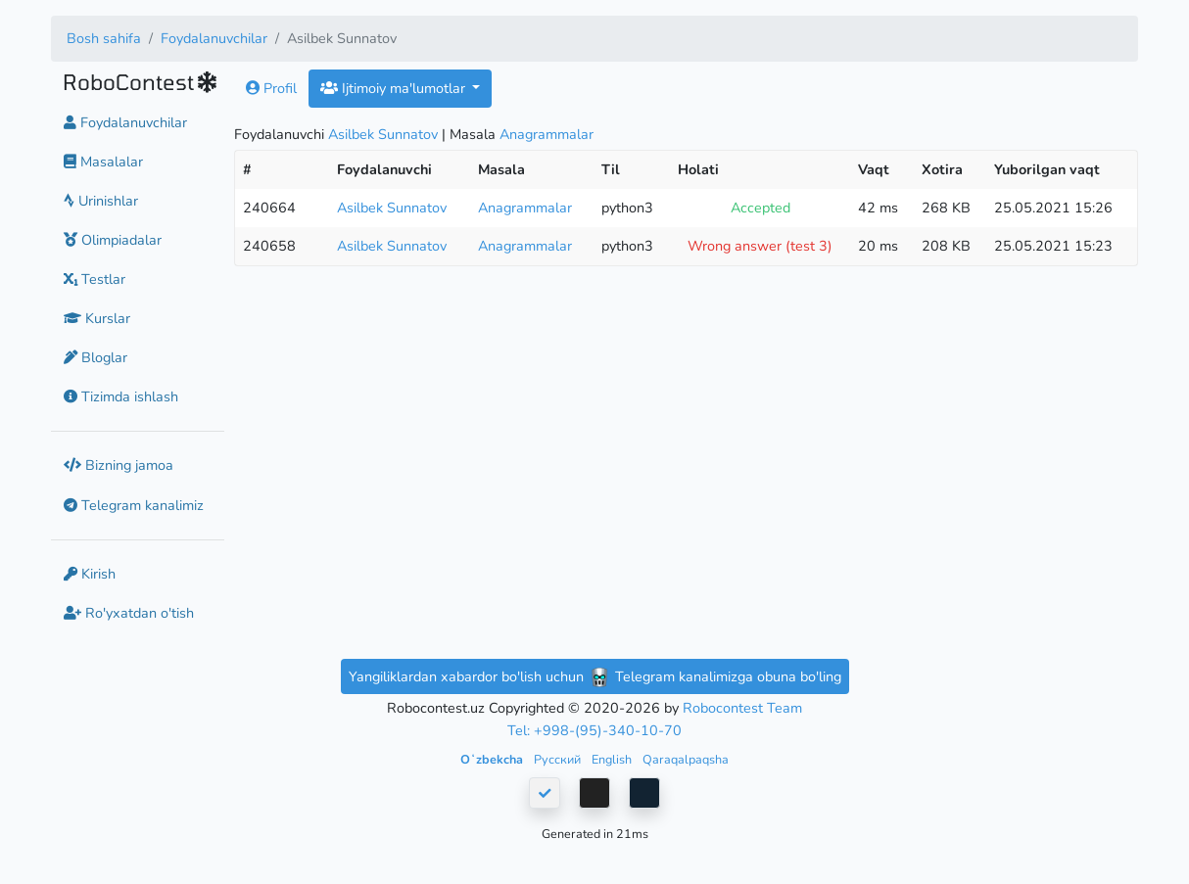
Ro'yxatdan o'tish (129, 613)
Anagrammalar (546, 134)
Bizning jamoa (118, 465)
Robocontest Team (742, 708)
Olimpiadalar (113, 240)
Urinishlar (101, 200)
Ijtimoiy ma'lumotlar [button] (394, 88)
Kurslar (97, 318)
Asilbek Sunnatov (383, 134)
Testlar (94, 279)
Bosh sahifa (104, 38)
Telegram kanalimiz (134, 505)
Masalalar (103, 161)
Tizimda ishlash (121, 396)
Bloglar (95, 357)
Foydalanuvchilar (214, 38)
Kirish (90, 573)
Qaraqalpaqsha (685, 759)
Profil (271, 88)
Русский (559, 759)
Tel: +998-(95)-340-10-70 (594, 730)
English (613, 759)
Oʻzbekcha (493, 759)
